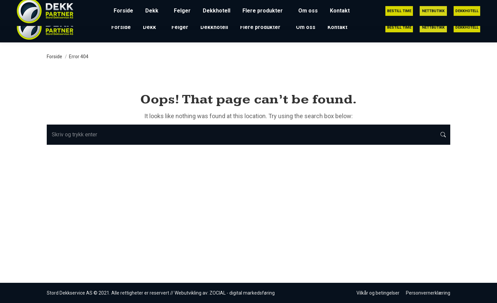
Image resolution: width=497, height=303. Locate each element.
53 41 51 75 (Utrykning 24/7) (335, 6)
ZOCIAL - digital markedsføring (242, 293)
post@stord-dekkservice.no (416, 6)
